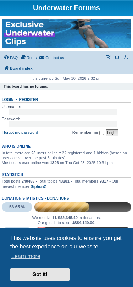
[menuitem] (11, 57)
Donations (58, 198)
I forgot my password (20, 132)
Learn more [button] (25, 256)
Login (7, 99)
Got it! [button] (39, 274)
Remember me (88, 132)
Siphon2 (38, 186)
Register (28, 99)
